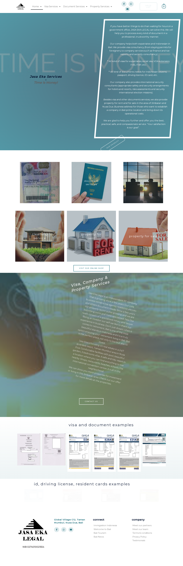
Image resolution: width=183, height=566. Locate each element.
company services (143, 182)
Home (37, 6)
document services (91, 182)
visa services (39, 182)
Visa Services (52, 6)
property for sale (143, 236)
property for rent (91, 236)
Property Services (101, 6)
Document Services (75, 6)
